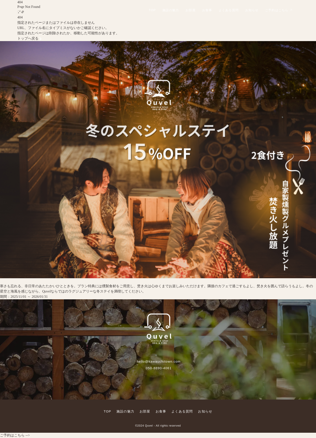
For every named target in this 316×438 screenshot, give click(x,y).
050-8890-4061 (158, 368)
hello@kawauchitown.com (159, 361)
